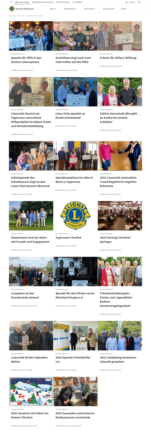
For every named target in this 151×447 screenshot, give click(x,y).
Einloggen (130, 2)
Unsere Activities (89, 9)
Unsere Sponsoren (109, 9)
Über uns (53, 9)
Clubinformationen (70, 9)
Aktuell (123, 9)
